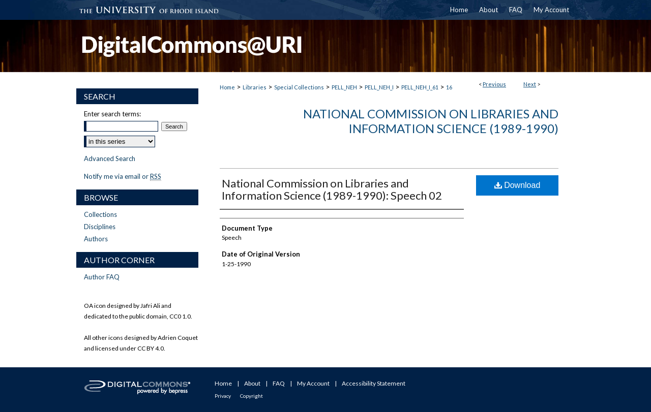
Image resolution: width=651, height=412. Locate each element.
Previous (494, 84)
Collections (100, 214)
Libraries (255, 87)
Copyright (251, 396)
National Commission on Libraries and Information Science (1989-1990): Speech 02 (332, 189)
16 (449, 87)
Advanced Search (109, 158)
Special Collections (299, 87)
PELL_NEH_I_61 (419, 87)
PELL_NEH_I (379, 87)
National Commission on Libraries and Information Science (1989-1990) (430, 121)
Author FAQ (102, 277)
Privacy (223, 396)
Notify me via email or (122, 176)
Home (227, 87)
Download (517, 185)
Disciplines (99, 227)
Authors (96, 239)
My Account (313, 383)
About (252, 383)
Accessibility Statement (373, 383)
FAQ (279, 383)
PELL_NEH (344, 87)
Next (529, 84)
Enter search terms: (112, 114)
